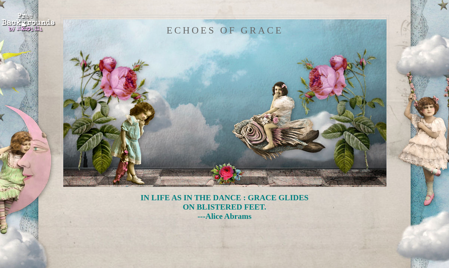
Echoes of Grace (224, 30)
